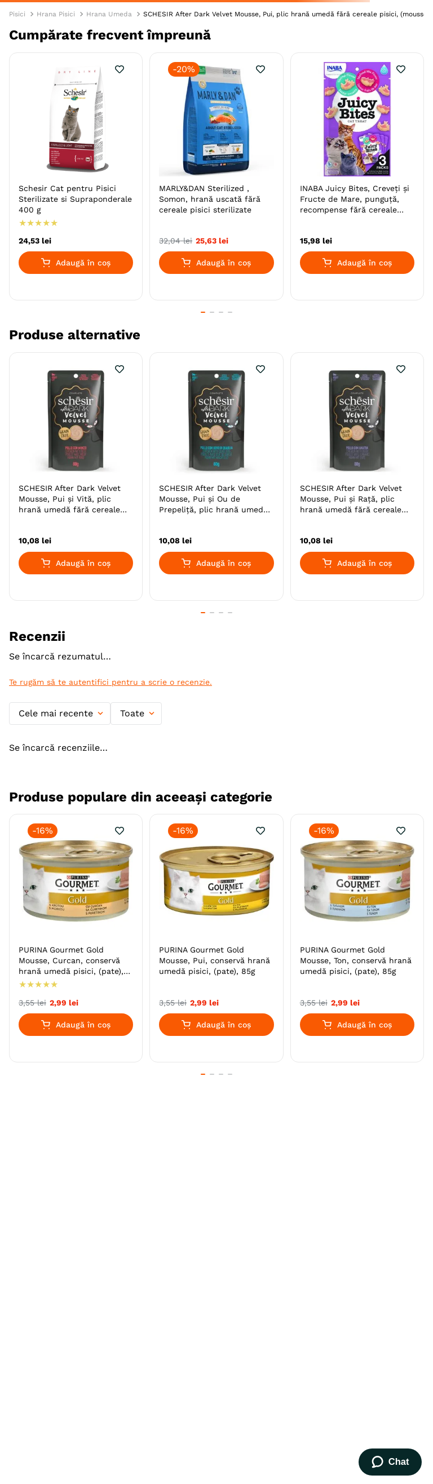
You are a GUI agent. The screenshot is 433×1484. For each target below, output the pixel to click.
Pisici (17, 14)
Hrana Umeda (109, 14)
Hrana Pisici (56, 14)
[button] (203, 312)
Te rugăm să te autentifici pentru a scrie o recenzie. (110, 681)
